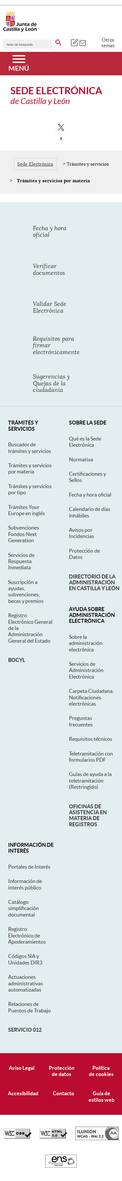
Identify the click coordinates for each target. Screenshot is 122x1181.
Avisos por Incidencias (81, 533)
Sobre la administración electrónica (85, 643)
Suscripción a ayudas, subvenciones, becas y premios (26, 591)
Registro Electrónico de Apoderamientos (27, 935)
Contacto (63, 1093)
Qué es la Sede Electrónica (85, 442)
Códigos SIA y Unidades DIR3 (25, 959)
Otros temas (108, 42)
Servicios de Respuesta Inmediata (21, 561)
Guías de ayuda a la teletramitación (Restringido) (90, 780)
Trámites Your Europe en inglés (26, 510)
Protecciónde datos (62, 1071)
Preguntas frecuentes (81, 721)
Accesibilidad (23, 1093)
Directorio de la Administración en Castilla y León (94, 582)
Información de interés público (25, 884)
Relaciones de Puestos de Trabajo (29, 1007)
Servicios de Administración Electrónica (86, 670)
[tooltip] (74, 42)
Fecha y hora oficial (90, 495)
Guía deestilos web (101, 1096)
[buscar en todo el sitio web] (58, 41)
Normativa (81, 459)
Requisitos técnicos (90, 739)
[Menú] (18, 63)
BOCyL (16, 660)
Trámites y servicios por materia (30, 468)
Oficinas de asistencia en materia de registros (88, 815)
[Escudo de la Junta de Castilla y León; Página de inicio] (20, 30)
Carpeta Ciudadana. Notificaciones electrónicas (91, 697)
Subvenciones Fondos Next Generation (23, 534)
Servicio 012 (25, 1030)
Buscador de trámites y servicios (29, 447)
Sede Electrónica (35, 164)
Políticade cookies (101, 1071)
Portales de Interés (29, 867)
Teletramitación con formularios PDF (91, 757)
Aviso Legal (21, 1068)
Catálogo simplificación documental (23, 908)
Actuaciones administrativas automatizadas (25, 983)
